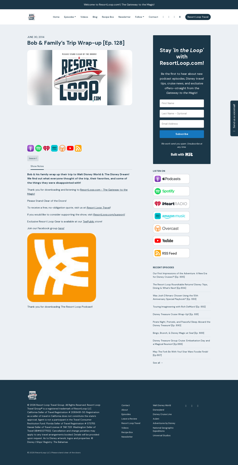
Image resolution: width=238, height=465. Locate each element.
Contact (153, 16)
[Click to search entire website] (180, 17)
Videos (84, 16)
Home (56, 16)
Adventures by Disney (164, 423)
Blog (95, 16)
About (124, 409)
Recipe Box (108, 16)
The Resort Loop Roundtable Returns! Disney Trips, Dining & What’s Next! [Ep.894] (180, 286)
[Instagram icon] (197, 406)
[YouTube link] (169, 17)
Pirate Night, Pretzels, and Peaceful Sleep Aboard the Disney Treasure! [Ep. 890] (181, 323)
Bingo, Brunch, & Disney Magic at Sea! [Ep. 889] (178, 332)
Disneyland (158, 409)
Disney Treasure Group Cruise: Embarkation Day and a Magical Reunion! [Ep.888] (181, 342)
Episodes (69, 16)
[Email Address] (182, 124)
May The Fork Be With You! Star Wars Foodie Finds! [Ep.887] (180, 353)
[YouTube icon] (192, 406)
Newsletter (125, 16)
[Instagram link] (163, 17)
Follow (138, 16)
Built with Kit (182, 154)
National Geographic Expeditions (163, 429)
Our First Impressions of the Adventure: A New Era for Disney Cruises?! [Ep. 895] (180, 275)
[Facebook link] (174, 17)
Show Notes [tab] (37, 166)
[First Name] (182, 103)
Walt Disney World (162, 405)
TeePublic (88, 221)
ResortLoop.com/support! (109, 214)
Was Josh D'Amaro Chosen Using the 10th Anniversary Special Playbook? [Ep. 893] (175, 297)
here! (61, 228)
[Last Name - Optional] (182, 113)
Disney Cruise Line (162, 414)
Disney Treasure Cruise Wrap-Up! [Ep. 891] (175, 314)
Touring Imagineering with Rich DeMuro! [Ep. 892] (179, 306)
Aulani (156, 418)
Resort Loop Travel (198, 16)
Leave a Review (129, 418)
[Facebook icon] (186, 406)
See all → (158, 362)
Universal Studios (162, 435)
